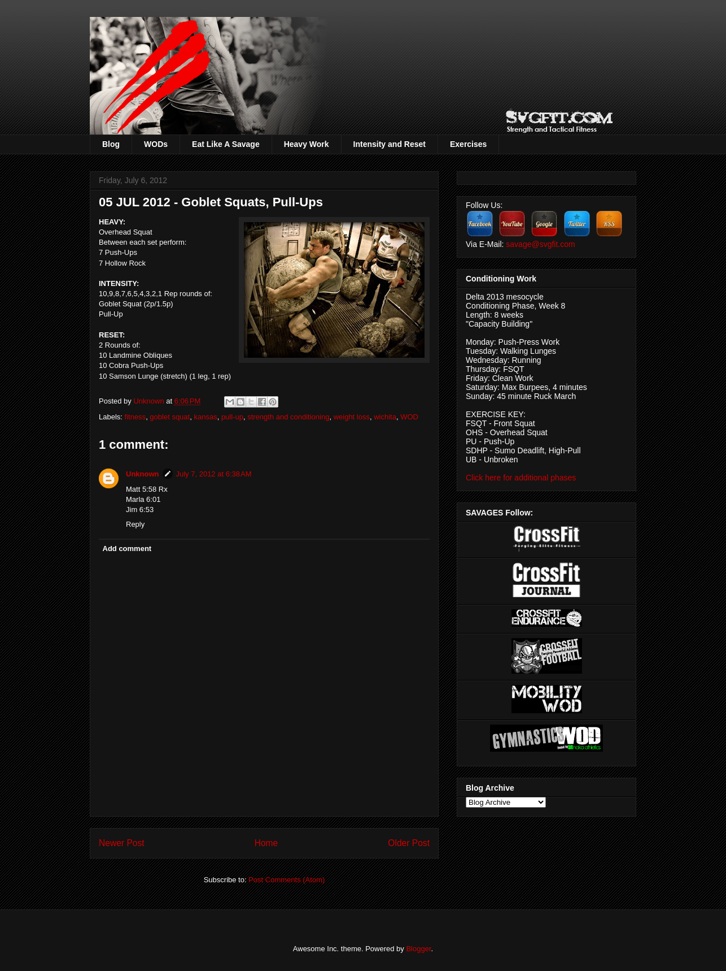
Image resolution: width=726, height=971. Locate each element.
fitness (135, 417)
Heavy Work (306, 144)
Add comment (127, 548)
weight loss (352, 417)
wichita (385, 417)
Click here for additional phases (521, 477)
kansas (205, 417)
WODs (156, 144)
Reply (135, 524)
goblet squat (170, 417)
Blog (111, 144)
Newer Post (122, 843)
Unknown (149, 401)
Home (266, 843)
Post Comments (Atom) (286, 879)
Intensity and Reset (389, 144)
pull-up (232, 417)
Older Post (409, 843)
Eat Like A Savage (226, 144)
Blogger (418, 948)
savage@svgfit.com (540, 244)
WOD (409, 417)
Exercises (468, 144)
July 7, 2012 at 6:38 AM (214, 474)
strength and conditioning (288, 417)
